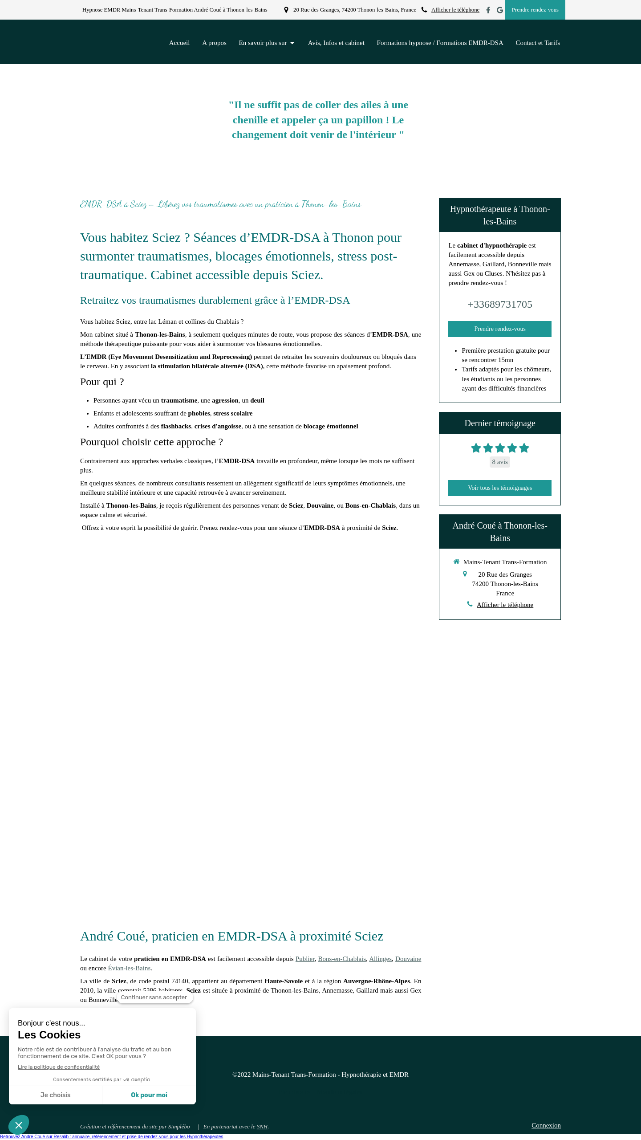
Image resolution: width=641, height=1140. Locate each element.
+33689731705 (499, 304)
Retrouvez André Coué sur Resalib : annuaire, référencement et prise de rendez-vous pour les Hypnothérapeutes (111, 1136)
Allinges (380, 958)
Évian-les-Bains (129, 968)
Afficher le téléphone (455, 10)
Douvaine (408, 958)
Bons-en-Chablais (342, 958)
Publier (305, 958)
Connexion (546, 1125)
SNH (262, 1126)
